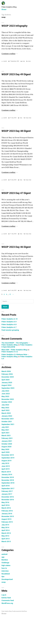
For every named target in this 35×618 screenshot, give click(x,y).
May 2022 (5, 408)
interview (5, 571)
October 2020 (7, 444)
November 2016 (8, 500)
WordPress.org (7, 603)
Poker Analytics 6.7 (9, 327)
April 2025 (5, 380)
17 (10, 294)
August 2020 (6, 447)
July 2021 (5, 427)
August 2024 (6, 385)
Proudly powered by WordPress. (19, 611)
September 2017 (8, 488)
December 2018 (8, 477)
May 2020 (5, 449)
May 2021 (5, 430)
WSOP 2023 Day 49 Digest (16, 74)
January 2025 (7, 383)
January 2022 (7, 416)
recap (26, 117)
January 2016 (7, 514)
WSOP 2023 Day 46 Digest (16, 246)
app (3, 557)
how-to (4, 568)
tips (3, 576)
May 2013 (5, 536)
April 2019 (5, 469)
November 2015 (8, 516)
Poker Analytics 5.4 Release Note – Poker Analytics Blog (15, 355)
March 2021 (6, 435)
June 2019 (6, 466)
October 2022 (7, 402)
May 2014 (5, 527)
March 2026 (6, 371)
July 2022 (5, 405)
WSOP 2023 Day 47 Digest (16, 193)
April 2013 (5, 539)
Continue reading (10, 54)
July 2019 (5, 463)
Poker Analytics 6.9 (9, 322)
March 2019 (6, 472)
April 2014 (5, 530)
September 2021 (8, 424)
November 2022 (8, 399)
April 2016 (5, 505)
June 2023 (6, 394)
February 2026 (7, 374)
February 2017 (7, 491)
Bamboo (5, 560)
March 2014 (6, 533)
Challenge (5, 563)
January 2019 (7, 474)
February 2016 (7, 511)
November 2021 (8, 419)
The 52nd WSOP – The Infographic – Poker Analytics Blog (16, 344)
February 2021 (7, 438)
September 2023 (8, 388)
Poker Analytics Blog (9, 7)
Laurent (5, 61)
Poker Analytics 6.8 (9, 324)
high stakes (6, 565)
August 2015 (6, 519)
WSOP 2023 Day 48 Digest (16, 130)
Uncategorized (7, 579)
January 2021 (7, 441)
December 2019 (8, 455)
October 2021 (7, 422)
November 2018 (8, 480)
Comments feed (8, 600)
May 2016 (5, 502)
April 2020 (5, 452)
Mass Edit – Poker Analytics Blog (14, 350)
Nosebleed (6, 574)
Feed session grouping (10, 330)
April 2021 (5, 433)
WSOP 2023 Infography (14, 25)
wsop (23, 61)
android (4, 554)
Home (4, 9)
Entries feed (6, 598)
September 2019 (8, 458)
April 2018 (5, 486)
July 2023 (5, 391)
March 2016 (6, 508)
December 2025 (8, 377)
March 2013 (6, 541)
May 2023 (5, 396)
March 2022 (6, 413)
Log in (4, 595)
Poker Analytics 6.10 (9, 319)
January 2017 (7, 494)
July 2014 (5, 525)
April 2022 (5, 410)
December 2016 (8, 497)
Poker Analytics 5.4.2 (10, 352)
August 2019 (6, 461)
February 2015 (7, 522)
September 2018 (8, 483)
